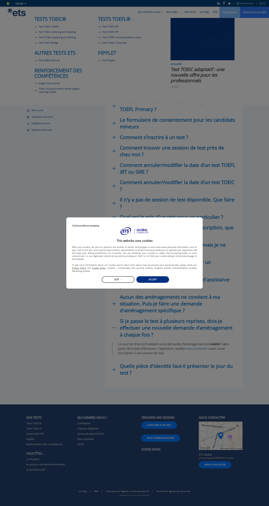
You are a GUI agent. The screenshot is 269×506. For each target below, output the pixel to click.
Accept (153, 279)
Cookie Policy (99, 268)
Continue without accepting (85, 226)
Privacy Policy (79, 268)
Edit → (118, 279)
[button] (134, 231)
